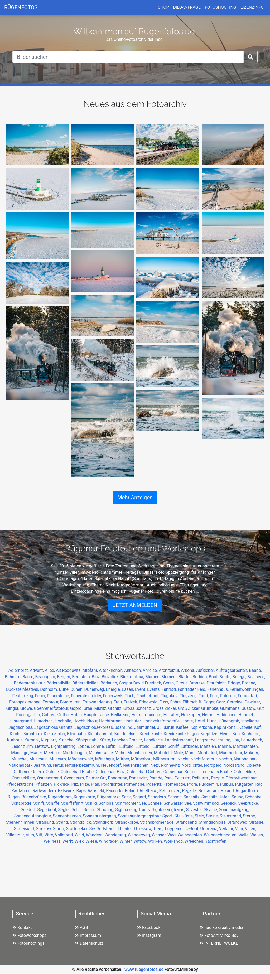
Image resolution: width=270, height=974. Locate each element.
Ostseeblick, (245, 771)
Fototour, (51, 702)
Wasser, (159, 834)
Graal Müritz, (95, 708)
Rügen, (14, 796)
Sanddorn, (158, 796)
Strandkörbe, (127, 822)
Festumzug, (23, 695)
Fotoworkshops (29, 935)
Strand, (63, 822)
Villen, (250, 828)
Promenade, (175, 784)
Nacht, (184, 758)
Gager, (209, 702)
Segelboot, (47, 809)
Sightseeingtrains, (169, 809)
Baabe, (255, 670)
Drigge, (235, 683)
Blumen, (153, 676)
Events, (154, 689)
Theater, (126, 828)
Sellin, (77, 809)
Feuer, (41, 695)
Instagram (149, 935)
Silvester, (195, 809)
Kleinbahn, (77, 733)
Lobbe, (84, 746)
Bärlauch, (109, 683)
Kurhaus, (16, 739)
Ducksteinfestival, (23, 689)
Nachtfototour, (204, 758)
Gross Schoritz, (138, 708)
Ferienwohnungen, (247, 689)
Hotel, (201, 721)
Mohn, (121, 752)
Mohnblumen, (140, 752)
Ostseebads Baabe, (215, 771)
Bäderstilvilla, (59, 683)
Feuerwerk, (113, 695)
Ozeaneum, (75, 777)
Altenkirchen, (111, 670)
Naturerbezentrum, (83, 765)
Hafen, (77, 714)
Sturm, (59, 828)
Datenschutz (89, 943)
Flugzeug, (189, 695)
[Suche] (128, 57)
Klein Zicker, (55, 733)
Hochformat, (111, 721)
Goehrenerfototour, (52, 708)
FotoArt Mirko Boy (219, 935)
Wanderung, (116, 834)
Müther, (123, 758)
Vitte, (49, 834)
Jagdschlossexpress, (94, 727)
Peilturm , (201, 777)
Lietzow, (43, 746)
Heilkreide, (121, 714)
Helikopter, (191, 714)
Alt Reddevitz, (69, 670)
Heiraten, (172, 714)
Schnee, (156, 803)
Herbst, (209, 714)
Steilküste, (184, 815)
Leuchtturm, (23, 746)
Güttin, (64, 714)
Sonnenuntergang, (100, 815)
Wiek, (80, 841)
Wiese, (92, 841)
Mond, (191, 752)
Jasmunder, (145, 727)
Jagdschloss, (21, 727)
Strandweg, (238, 822)
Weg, (172, 834)
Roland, (228, 790)
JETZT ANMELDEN (135, 605)
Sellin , (90, 809)
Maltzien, (209, 746)
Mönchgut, (105, 758)
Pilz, (75, 784)
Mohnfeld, (164, 752)
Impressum (88, 935)
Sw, (93, 828)
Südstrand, (107, 828)
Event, (141, 689)
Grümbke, (210, 708)
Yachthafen (215, 841)
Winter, (126, 841)
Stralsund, (46, 822)
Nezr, (156, 765)
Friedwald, (149, 702)
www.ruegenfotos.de (143, 969)
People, (218, 777)
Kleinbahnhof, (101, 733)
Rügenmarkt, (109, 796)
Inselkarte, (250, 721)
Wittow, (140, 841)
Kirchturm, (33, 733)
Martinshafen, (246, 746)
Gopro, (77, 708)
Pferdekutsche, (21, 784)
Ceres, (169, 683)
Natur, (59, 765)
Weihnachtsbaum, (221, 834)
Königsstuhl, (87, 739)
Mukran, (251, 752)
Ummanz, (209, 828)
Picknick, (62, 784)
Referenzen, (170, 790)
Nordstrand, (234, 765)
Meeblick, (53, 752)
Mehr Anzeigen (134, 497)
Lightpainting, (64, 746)
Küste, (105, 739)
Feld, (202, 689)
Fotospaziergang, (25, 702)
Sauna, (238, 796)
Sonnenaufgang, (234, 809)
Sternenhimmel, (21, 822)
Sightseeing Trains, (133, 809)
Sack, (127, 796)
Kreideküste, (151, 733)
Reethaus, (149, 790)
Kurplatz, (49, 739)
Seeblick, (229, 803)
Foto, (215, 695)
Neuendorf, (112, 765)
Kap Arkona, (202, 727)
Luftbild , (143, 746)
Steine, (213, 815)
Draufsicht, (217, 683)
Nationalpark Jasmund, (30, 765)
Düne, (64, 689)
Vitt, (40, 834)
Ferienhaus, (218, 689)
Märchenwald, (81, 758)
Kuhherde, (251, 733)
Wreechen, (195, 841)
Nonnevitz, (171, 765)
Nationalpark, (246, 758)
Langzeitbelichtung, (213, 739)
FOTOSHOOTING (220, 7)
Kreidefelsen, (127, 733)
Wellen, (257, 834)
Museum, (59, 758)
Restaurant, (210, 790)
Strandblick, (81, 822)
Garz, (221, 702)
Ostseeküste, (24, 777)
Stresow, (44, 828)
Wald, (80, 834)
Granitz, (115, 708)
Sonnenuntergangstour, (140, 815)
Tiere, (158, 828)
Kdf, (258, 727)
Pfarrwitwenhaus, (242, 777)
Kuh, (237, 733)
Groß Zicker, (189, 708)
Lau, (236, 739)
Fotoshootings (28, 943)
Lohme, (98, 746)
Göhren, (49, 714)
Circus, (182, 683)
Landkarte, (154, 739)
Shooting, (106, 809)
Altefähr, (90, 670)
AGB (81, 927)
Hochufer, (133, 721)
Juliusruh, (166, 727)
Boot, (214, 676)
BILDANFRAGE (187, 7)
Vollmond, (65, 834)
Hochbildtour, (86, 721)
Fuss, (164, 702)
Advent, (37, 670)
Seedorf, (29, 809)
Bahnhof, (13, 676)
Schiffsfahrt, (73, 803)
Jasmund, (124, 727)
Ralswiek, (67, 790)
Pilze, (85, 784)
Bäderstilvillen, (87, 683)
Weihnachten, (190, 834)
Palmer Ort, (97, 777)
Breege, (239, 676)
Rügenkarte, (85, 796)
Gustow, (249, 708)
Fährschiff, (192, 702)
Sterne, (249, 815)
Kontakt (22, 927)
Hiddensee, (227, 714)
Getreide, (235, 702)
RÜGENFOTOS (20, 7)
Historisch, (44, 721)
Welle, (244, 834)
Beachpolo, (46, 676)
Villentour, (16, 834)
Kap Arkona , (226, 727)
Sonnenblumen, (68, 815)
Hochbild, (64, 721)
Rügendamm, (61, 796)
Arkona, (188, 670)
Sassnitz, (192, 796)
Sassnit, (176, 796)
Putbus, (227, 784)
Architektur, (170, 670)
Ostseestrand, (50, 777)
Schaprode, (22, 803)
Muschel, (20, 758)
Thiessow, (143, 828)
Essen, (128, 689)
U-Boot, (193, 828)
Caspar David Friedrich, (141, 683)
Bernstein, (82, 676)
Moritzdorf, (208, 752)
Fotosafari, (248, 695)
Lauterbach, (252, 739)
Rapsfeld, (97, 790)
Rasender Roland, (123, 790)
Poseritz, (154, 784)
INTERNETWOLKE (219, 943)
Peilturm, (183, 777)
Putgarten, (245, 784)
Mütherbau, (142, 758)
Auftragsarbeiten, (232, 670)
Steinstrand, (231, 815)
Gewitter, (252, 702)
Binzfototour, (132, 676)
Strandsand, (187, 822)
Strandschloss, (213, 822)
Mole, (179, 752)
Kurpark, (32, 739)
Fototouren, (71, 702)
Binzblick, (111, 676)
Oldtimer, (22, 771)
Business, (256, 676)
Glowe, (27, 708)
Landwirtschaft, (180, 739)
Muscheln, (39, 758)
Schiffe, (53, 803)
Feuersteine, (59, 695)
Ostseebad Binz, (111, 771)
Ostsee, (53, 771)
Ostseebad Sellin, (180, 771)
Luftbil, (112, 746)
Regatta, (190, 790)
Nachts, (226, 758)
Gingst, (13, 708)
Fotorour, (229, 695)
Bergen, (64, 676)
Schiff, (39, 803)
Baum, (28, 676)
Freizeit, (131, 702)
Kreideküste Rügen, (181, 733)
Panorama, (118, 777)
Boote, (225, 676)
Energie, (114, 689)
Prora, (193, 784)
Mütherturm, (165, 758)
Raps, (82, 790)
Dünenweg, (95, 689)
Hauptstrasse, (97, 714)
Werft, (68, 841)
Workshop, (174, 841)
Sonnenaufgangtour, (33, 815)
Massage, (20, 752)
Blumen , (170, 676)
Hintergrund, (21, 721)
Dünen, (77, 689)
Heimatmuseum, (147, 714)
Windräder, (109, 841)
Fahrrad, (170, 689)
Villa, (240, 828)
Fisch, (130, 695)
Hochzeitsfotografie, (162, 721)
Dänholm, (49, 689)
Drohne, (249, 683)
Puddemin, (209, 784)
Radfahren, (21, 790)
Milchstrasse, (102, 752)
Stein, (200, 815)
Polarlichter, (112, 784)
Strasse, (256, 822)
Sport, (168, 815)
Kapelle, (246, 727)
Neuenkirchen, (137, 765)
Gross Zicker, (165, 708)
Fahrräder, (187, 689)
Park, (169, 777)
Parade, (156, 777)
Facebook (148, 927)
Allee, (50, 670)
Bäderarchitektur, (30, 683)
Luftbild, (127, 746)
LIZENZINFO (252, 7)
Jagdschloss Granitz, (54, 727)
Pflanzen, (45, 784)
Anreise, (151, 670)
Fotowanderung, (98, 702)
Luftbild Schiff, (166, 746)
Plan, (96, 784)
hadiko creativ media (221, 927)
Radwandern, (45, 790)
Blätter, (185, 676)
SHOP (163, 7)
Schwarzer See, (178, 803)
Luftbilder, (190, 746)
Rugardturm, (247, 790)
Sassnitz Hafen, (216, 796)
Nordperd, (214, 765)
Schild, (92, 803)
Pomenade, (135, 784)
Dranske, (198, 683)
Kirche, (16, 733)
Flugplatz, (170, 695)
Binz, (97, 676)
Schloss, (107, 803)
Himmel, (246, 714)
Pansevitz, (139, 777)
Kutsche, (66, 739)
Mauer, (37, 752)
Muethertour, (231, 752)
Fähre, (176, 702)
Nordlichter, (193, 765)
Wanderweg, (140, 834)
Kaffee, (183, 727)
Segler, (65, 809)
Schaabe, (253, 796)
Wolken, (156, 841)
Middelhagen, (75, 752)
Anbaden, (133, 670)
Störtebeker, (77, 828)
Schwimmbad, (207, 803)
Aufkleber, (206, 670)
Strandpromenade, (157, 822)
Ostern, (38, 771)
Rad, (259, 784)
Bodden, (200, 676)
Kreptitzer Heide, (217, 733)
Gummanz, (230, 708)
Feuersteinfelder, (87, 695)
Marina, (225, 746)
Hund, (213, 721)
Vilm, (31, 834)
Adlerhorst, (19, 670)
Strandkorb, (104, 822)
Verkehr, (227, 828)
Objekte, (253, 765)
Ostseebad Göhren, (145, 771)
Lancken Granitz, (128, 739)
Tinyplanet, (175, 828)
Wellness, (53, 841)
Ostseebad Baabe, (78, 771)
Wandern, (95, 834)
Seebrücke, (248, 803)
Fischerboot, (148, 695)
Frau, (119, 702)
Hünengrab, (230, 721)
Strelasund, (25, 828)
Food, (204, 695)
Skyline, (211, 809)
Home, (188, 721)
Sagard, (140, 796)
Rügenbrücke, (34, 796)
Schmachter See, (131, 803)
